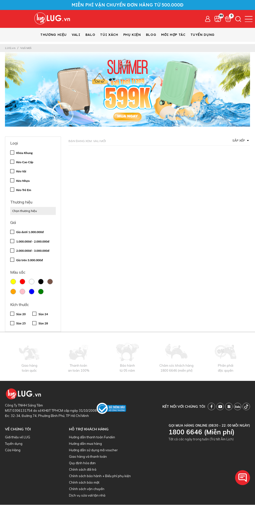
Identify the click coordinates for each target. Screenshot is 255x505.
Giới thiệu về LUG (17, 437)
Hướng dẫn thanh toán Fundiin (92, 437)
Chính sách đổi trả (82, 470)
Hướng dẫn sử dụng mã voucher (93, 450)
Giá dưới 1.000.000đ (30, 232)
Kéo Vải (21, 171)
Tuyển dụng (13, 444)
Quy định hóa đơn (82, 463)
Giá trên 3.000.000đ (29, 260)
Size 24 (43, 314)
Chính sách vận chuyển (86, 489)
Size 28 (43, 323)
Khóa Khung (24, 153)
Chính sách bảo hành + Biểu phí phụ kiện (100, 476)
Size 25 (21, 323)
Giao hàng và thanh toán (88, 457)
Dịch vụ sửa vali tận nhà (87, 496)
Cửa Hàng (12, 450)
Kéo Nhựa (23, 181)
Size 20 (21, 314)
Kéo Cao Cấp (24, 162)
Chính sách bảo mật (84, 483)
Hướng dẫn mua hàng (85, 444)
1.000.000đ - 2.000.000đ (32, 242)
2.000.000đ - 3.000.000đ (32, 251)
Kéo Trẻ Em (23, 190)
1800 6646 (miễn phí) (176, 371)
